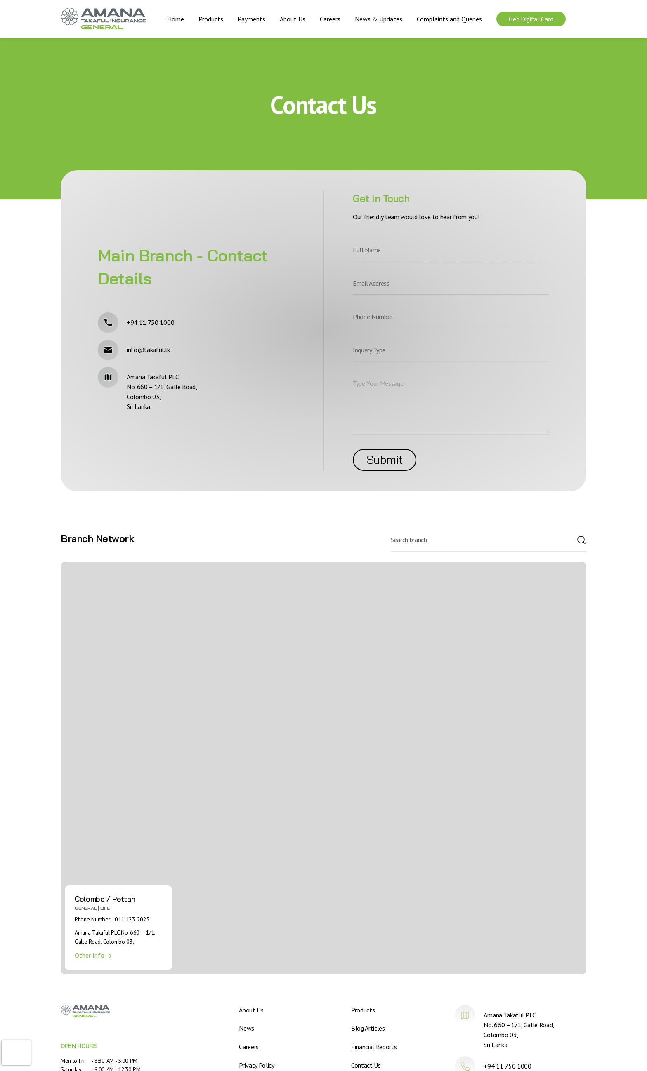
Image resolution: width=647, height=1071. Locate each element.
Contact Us (366, 1064)
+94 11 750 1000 (150, 322)
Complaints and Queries (449, 19)
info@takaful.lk (148, 349)
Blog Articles (368, 1028)
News (246, 1028)
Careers (330, 19)
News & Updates (378, 19)
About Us (292, 19)
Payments (251, 19)
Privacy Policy (256, 1064)
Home (175, 19)
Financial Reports (374, 1046)
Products (210, 19)
